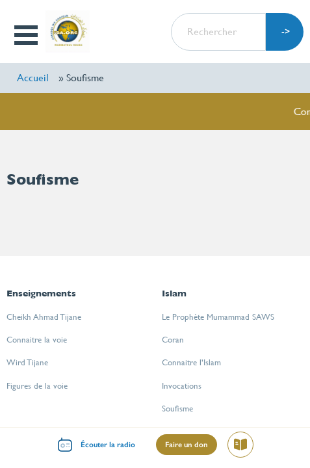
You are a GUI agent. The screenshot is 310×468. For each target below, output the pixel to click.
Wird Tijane (27, 362)
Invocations (181, 386)
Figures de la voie (37, 386)
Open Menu (27, 35)
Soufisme (177, 408)
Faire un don (186, 444)
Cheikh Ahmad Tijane (43, 317)
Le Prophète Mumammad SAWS (218, 317)
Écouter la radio (108, 444)
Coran (173, 339)
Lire (245, 446)
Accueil (33, 78)
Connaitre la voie (36, 339)
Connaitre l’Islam (191, 362)
